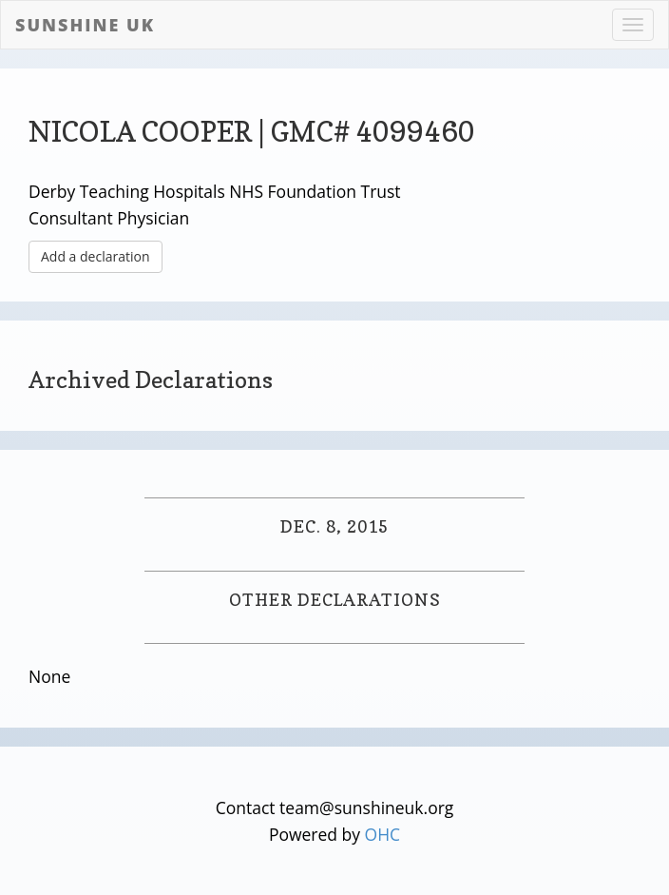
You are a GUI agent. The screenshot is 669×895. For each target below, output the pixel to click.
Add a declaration (95, 256)
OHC (383, 834)
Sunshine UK (85, 24)
